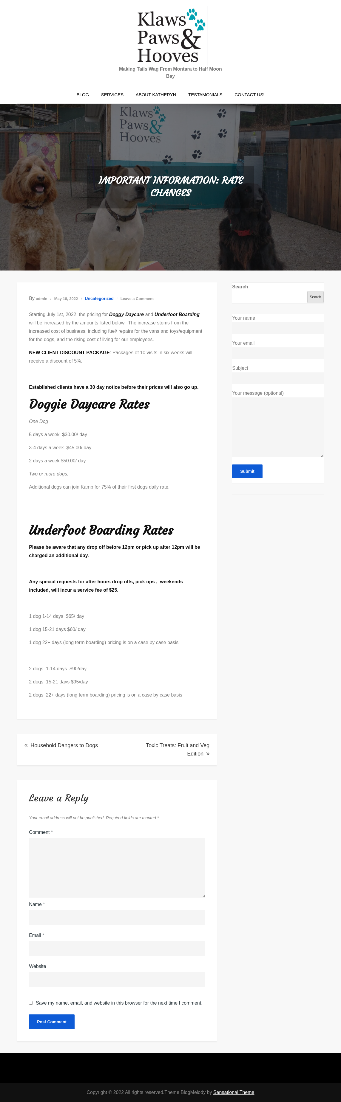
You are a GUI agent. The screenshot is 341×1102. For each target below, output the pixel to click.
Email (36, 935)
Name (37, 904)
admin (41, 298)
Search (240, 286)
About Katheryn (156, 94)
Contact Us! (249, 94)
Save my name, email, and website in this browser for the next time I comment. (119, 1003)
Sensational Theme (233, 1092)
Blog (82, 94)
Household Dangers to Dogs (64, 745)
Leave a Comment (137, 298)
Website (37, 966)
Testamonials (205, 94)
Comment (41, 832)
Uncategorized (99, 298)
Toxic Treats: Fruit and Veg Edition (177, 749)
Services (112, 94)
